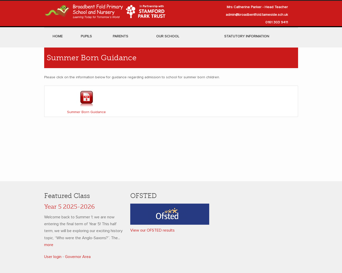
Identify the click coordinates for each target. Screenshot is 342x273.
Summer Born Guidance (86, 112)
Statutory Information (246, 36)
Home (58, 36)
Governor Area (78, 257)
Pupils (86, 36)
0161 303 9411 (276, 22)
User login (52, 257)
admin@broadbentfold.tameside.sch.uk (257, 15)
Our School (167, 36)
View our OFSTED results (152, 230)
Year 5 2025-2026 (69, 206)
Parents (120, 36)
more (48, 245)
